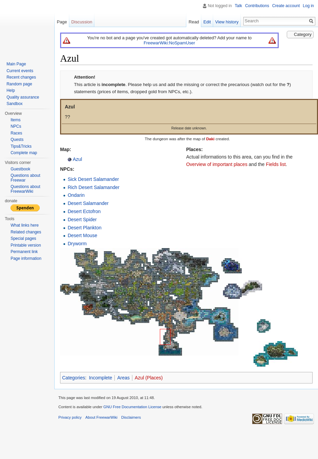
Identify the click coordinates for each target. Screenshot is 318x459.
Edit (207, 21)
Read (194, 21)
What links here (25, 225)
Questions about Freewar (25, 178)
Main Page (16, 64)
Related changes (26, 232)
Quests (17, 139)
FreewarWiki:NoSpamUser (169, 42)
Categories (73, 377)
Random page (19, 84)
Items (15, 120)
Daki (210, 139)
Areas (123, 377)
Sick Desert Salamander (93, 179)
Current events (19, 70)
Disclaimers (131, 417)
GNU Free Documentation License (132, 407)
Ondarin (76, 195)
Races (16, 133)
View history (227, 21)
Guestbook (20, 169)
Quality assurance (22, 97)
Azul (77, 159)
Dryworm (77, 243)
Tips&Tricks (21, 146)
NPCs (16, 126)
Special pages (23, 238)
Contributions (257, 5)
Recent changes (21, 77)
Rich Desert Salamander (93, 187)
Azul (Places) (149, 377)
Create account (286, 5)
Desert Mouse (82, 235)
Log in (308, 5)
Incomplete (100, 377)
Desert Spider (82, 219)
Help (10, 90)
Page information (26, 258)
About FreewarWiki (102, 417)
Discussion (81, 21)
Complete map (24, 152)
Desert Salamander (88, 203)
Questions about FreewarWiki (25, 189)
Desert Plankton (84, 227)
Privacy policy (69, 417)
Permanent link (24, 251)
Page (62, 21)
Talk (238, 5)
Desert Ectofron (84, 211)
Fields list (275, 164)
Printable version (26, 245)
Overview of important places (216, 164)
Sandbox (14, 103)
